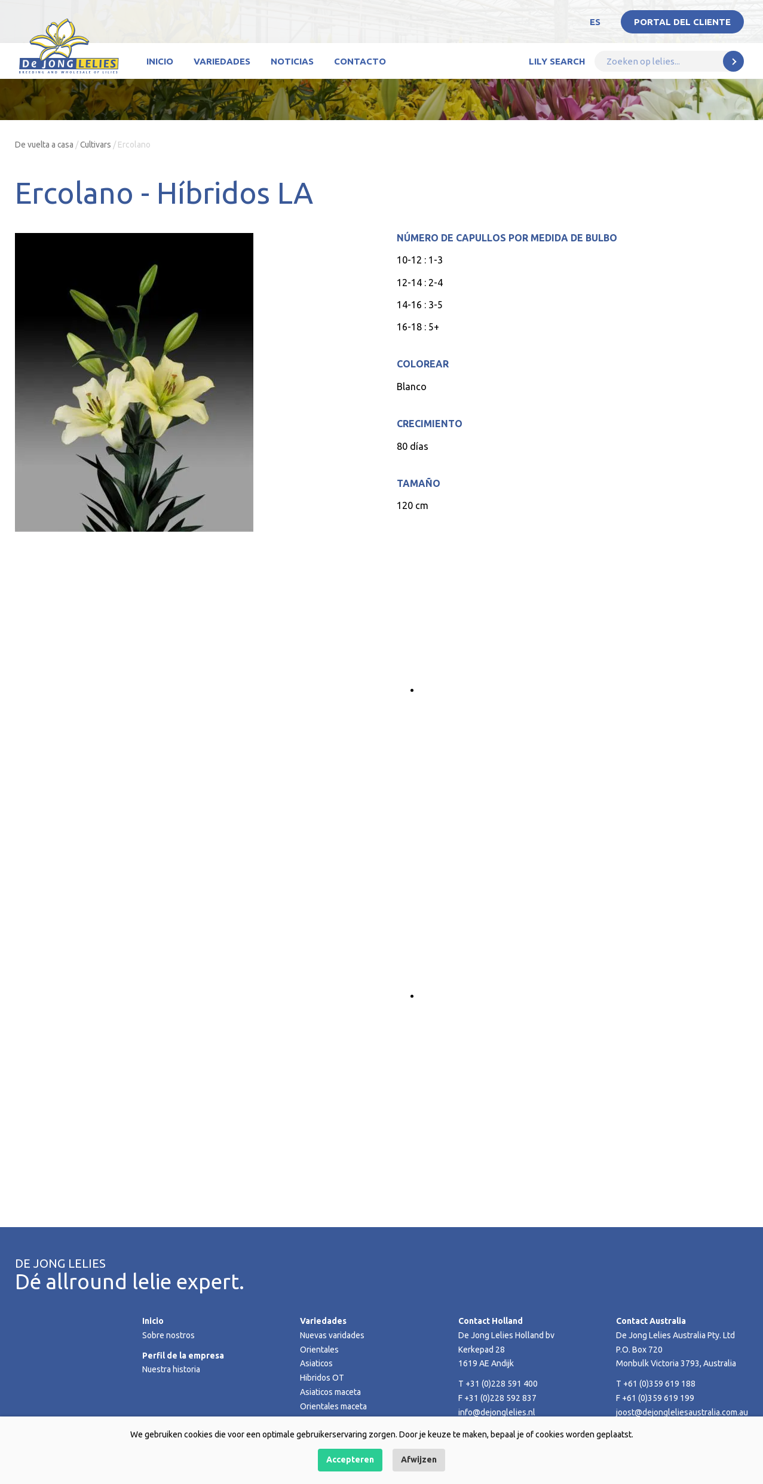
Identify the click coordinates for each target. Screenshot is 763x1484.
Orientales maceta (334, 1406)
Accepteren (350, 1459)
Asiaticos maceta (331, 1392)
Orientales (319, 1349)
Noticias (292, 61)
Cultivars (98, 144)
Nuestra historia (171, 1369)
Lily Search (557, 61)
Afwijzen (419, 1459)
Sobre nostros (168, 1335)
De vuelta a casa (45, 144)
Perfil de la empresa (183, 1355)
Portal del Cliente (682, 22)
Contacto (360, 61)
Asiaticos (316, 1363)
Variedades (222, 61)
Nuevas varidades (332, 1335)
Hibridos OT (322, 1377)
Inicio (159, 61)
